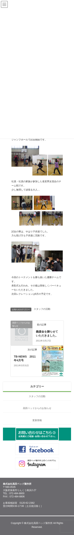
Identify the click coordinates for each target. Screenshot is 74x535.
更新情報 (37, 420)
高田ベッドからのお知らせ (37, 408)
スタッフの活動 (42, 309)
